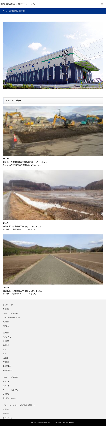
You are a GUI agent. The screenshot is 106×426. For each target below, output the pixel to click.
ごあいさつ (7, 337)
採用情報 (6, 322)
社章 (4, 354)
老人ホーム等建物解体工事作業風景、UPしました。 (25, 162)
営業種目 (6, 362)
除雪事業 (6, 394)
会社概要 (6, 345)
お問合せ (6, 326)
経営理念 (6, 341)
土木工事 (6, 382)
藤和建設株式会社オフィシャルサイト (51, 422)
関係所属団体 (8, 370)
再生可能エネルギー (10, 398)
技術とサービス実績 (10, 313)
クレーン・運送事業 (10, 390)
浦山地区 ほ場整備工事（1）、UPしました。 (23, 291)
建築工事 (6, 386)
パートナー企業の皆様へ (12, 317)
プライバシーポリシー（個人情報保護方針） (19, 405)
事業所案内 (7, 366)
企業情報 (6, 309)
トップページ (8, 305)
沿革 (4, 350)
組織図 (5, 358)
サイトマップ (8, 418)
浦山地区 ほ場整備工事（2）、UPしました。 (23, 226)
